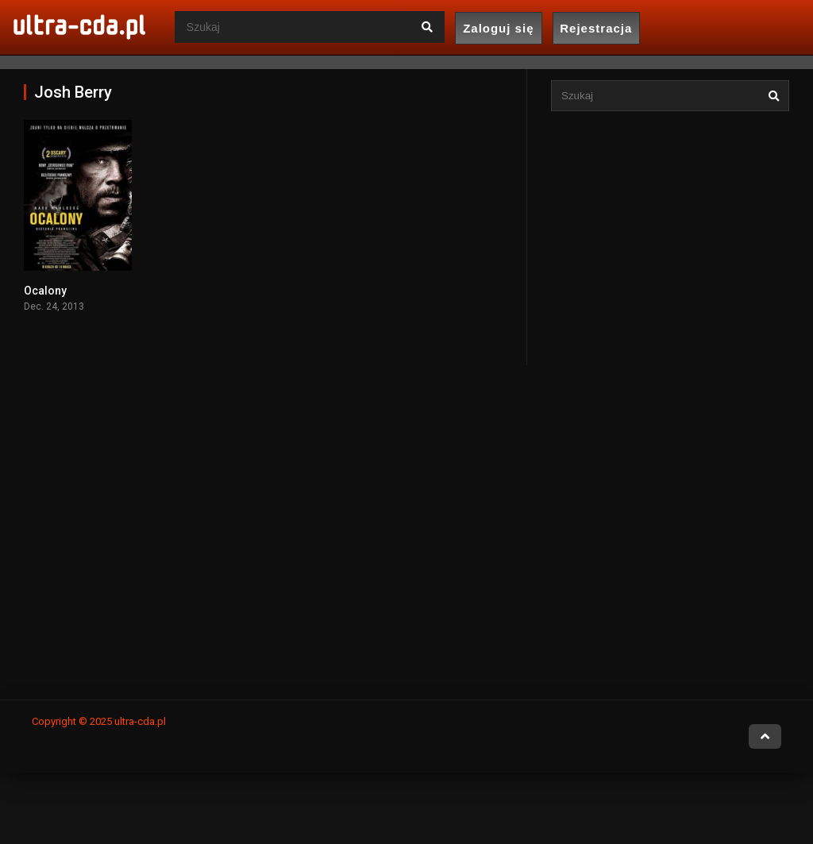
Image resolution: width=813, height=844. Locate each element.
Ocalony (45, 290)
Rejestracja (596, 28)
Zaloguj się (498, 28)
